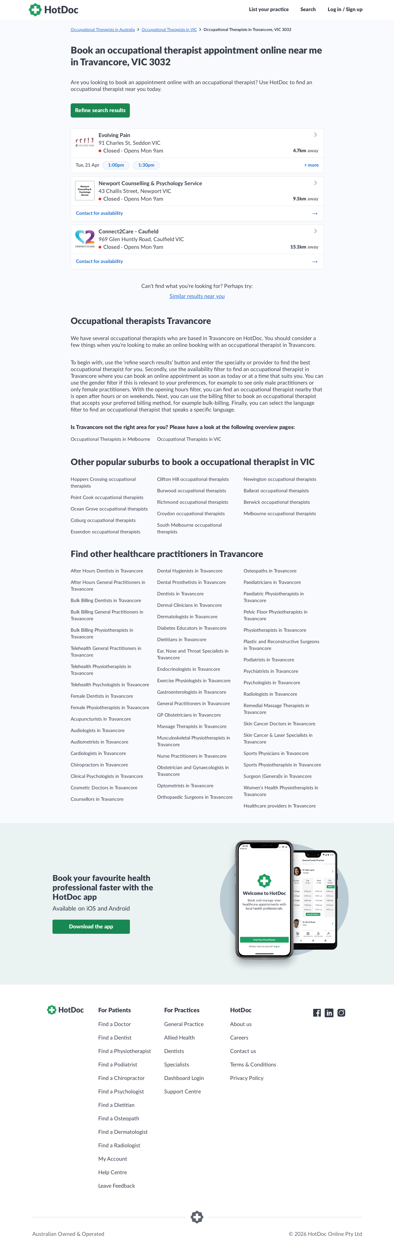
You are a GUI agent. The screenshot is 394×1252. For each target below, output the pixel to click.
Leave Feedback (116, 1186)
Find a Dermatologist (123, 1132)
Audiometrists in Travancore (99, 742)
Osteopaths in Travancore (270, 571)
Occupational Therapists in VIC (169, 30)
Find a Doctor (114, 1024)
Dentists (174, 1051)
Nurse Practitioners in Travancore (191, 756)
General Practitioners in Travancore (193, 703)
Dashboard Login (184, 1078)
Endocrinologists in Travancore (188, 669)
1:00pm (116, 165)
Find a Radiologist (119, 1145)
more (311, 165)
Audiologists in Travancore (97, 730)
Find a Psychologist (121, 1091)
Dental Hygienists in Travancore (189, 571)
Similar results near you (197, 296)
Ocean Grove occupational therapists (109, 509)
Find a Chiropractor (121, 1078)
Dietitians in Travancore (181, 639)
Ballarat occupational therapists (276, 491)
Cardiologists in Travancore (98, 753)
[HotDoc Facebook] (317, 1013)
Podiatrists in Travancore (269, 660)
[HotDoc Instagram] (341, 1013)
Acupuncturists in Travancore (101, 719)
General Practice (184, 1024)
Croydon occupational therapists (191, 514)
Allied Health (179, 1038)
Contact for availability (197, 213)
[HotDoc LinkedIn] (329, 1013)
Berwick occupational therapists (277, 502)
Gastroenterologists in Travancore (191, 692)
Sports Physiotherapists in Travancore (282, 765)
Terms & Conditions (253, 1064)
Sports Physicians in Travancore (276, 753)
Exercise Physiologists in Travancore (193, 681)
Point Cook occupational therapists (107, 497)
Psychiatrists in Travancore (271, 671)
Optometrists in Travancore (185, 786)
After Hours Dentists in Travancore (107, 571)
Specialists (176, 1064)
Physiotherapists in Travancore (275, 630)
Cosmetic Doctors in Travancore (104, 788)
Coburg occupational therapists (103, 520)
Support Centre (182, 1091)
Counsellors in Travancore (97, 799)
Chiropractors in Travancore (99, 765)
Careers (239, 1038)
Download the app (91, 926)
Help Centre (112, 1172)
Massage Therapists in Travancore (191, 726)
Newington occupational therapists (280, 479)
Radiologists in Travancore (270, 694)
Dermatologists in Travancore (187, 617)
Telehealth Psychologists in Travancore (110, 685)
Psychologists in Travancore (272, 683)
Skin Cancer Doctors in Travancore (279, 724)
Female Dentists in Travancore (102, 696)
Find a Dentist (115, 1038)
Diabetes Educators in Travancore (191, 628)
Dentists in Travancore (180, 594)
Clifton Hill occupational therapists (193, 479)
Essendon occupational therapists (105, 532)
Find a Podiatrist (117, 1064)
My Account (112, 1159)
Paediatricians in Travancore (272, 582)
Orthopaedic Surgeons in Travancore (194, 797)
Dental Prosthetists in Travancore (191, 582)
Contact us (243, 1051)
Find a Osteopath (118, 1118)
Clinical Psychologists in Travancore (107, 776)
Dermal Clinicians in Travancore (189, 605)
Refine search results (100, 110)
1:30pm (146, 165)
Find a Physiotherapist (124, 1051)
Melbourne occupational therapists (280, 514)
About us (241, 1024)
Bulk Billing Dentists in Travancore (106, 600)
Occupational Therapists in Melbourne (110, 439)
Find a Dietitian (116, 1105)
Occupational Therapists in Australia (103, 30)
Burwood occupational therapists (191, 491)
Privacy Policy (246, 1078)
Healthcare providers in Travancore (280, 806)
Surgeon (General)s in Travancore (278, 776)
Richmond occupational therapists (192, 502)
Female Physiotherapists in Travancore (110, 707)
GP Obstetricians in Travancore (189, 715)
